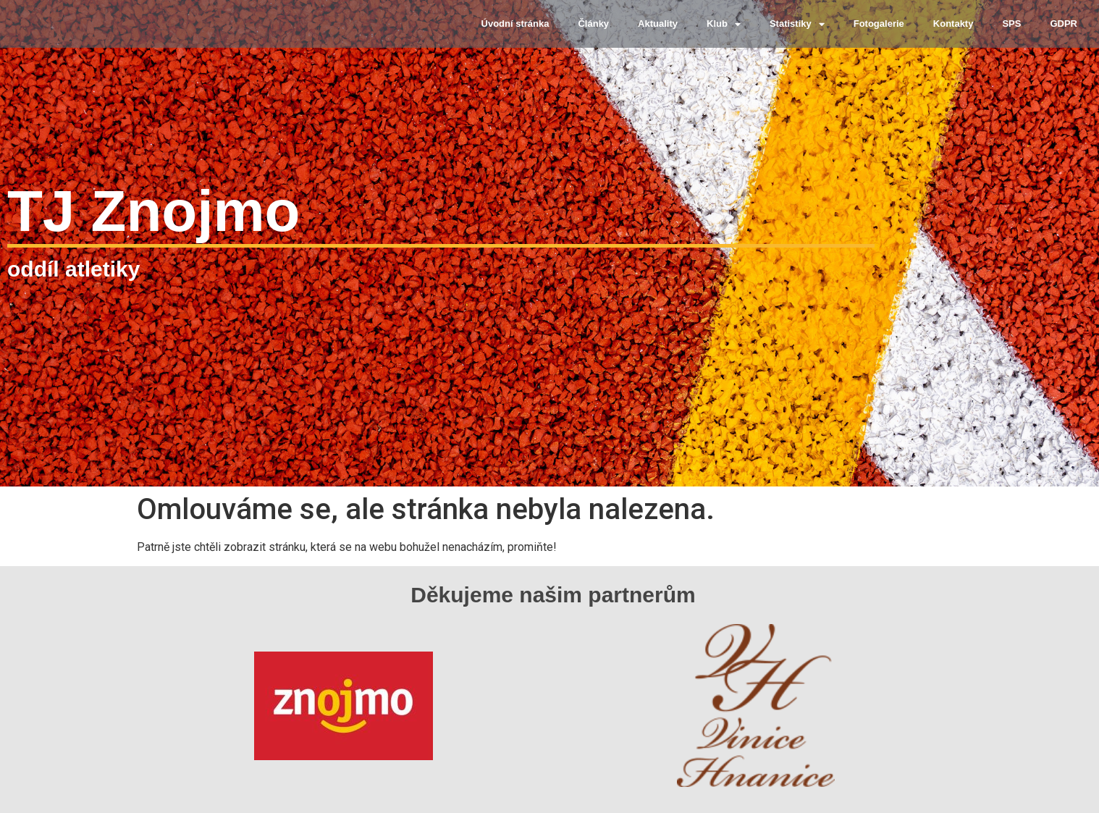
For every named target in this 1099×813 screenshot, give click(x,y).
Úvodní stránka (515, 23)
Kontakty (953, 23)
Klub (724, 24)
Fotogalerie (879, 23)
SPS (1011, 23)
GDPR (1063, 23)
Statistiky (797, 24)
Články (593, 23)
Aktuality (658, 23)
